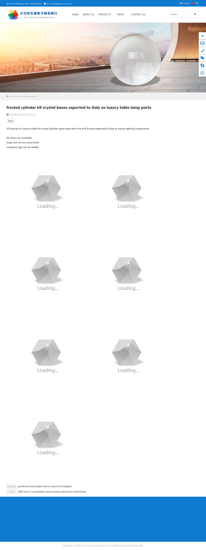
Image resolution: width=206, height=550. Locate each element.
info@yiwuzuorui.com (62, 3)
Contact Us (138, 14)
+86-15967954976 (33, 3)
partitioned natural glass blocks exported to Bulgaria (39, 486)
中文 (195, 3)
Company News (30, 96)
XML (141, 545)
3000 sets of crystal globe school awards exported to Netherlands (46, 491)
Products (105, 14)
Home (75, 14)
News (121, 14)
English (185, 3)
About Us (88, 14)
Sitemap (134, 545)
